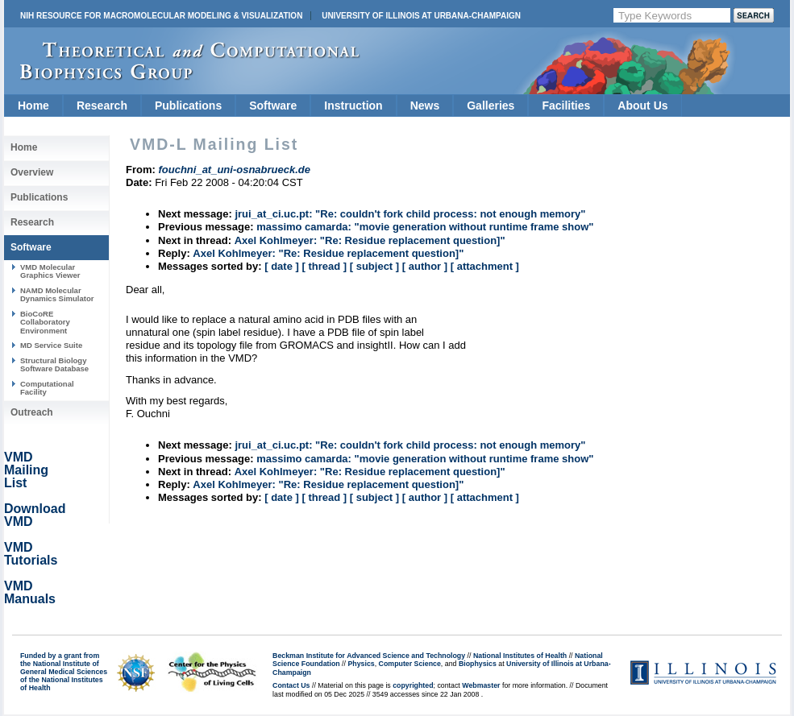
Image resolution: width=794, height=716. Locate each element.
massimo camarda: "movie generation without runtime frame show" (424, 227)
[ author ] (424, 266)
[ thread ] (324, 266)
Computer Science (410, 664)
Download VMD (34, 515)
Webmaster (481, 685)
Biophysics (478, 664)
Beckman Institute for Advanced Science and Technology (368, 656)
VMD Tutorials (30, 553)
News (425, 105)
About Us (642, 105)
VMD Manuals (30, 592)
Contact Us (291, 685)
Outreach (31, 412)
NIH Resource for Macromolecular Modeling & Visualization (161, 15)
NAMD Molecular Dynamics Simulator (57, 294)
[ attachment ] (485, 266)
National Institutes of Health (520, 656)
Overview (31, 172)
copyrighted (413, 685)
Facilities (566, 105)
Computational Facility (47, 387)
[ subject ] (374, 266)
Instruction (353, 105)
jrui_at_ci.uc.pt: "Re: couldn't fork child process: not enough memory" (410, 214)
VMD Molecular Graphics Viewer (50, 271)
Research (102, 105)
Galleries (490, 105)
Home (33, 105)
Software (273, 105)
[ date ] (281, 266)
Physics (360, 664)
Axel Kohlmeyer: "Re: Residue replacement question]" (370, 240)
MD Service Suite (51, 345)
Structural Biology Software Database (54, 364)
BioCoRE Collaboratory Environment (45, 322)
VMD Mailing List (26, 470)
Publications (188, 105)
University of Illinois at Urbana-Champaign (421, 15)
